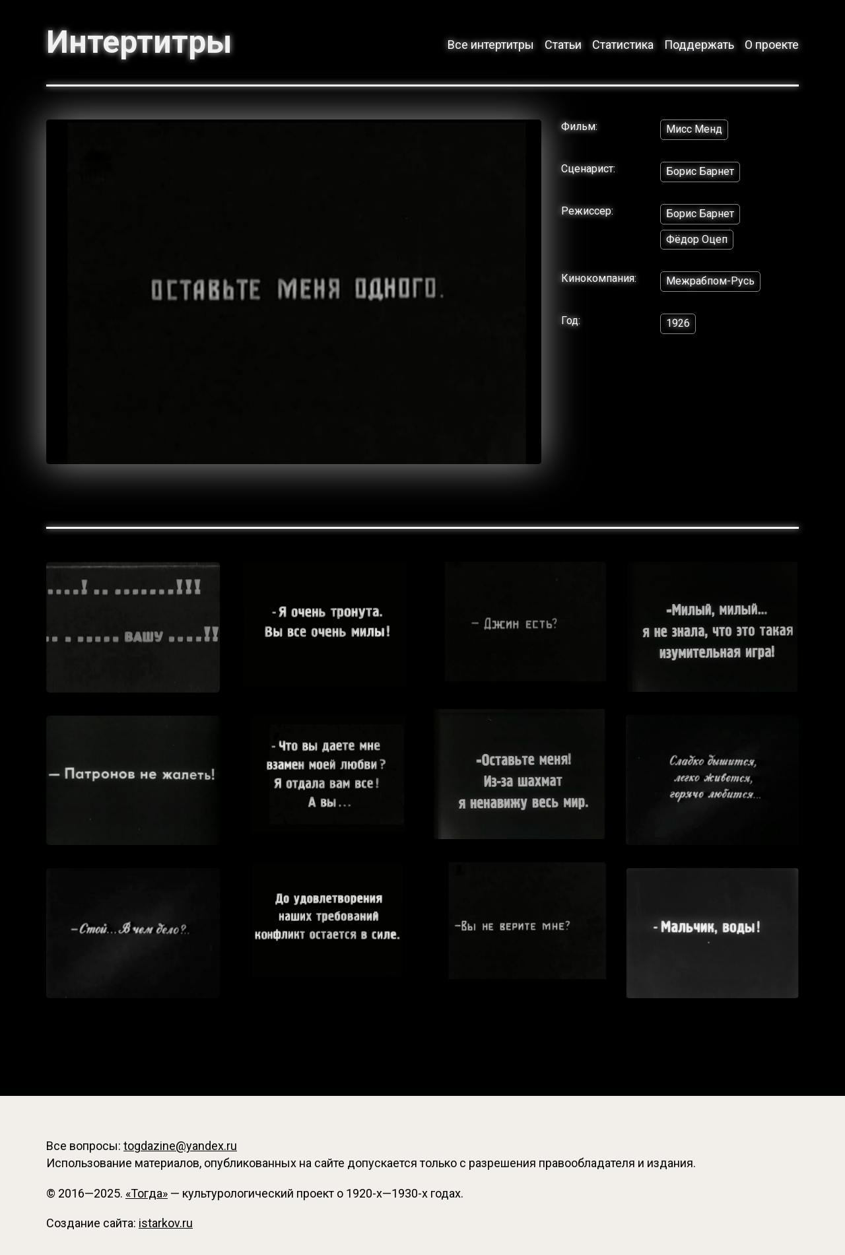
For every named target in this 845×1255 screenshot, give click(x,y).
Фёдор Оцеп (696, 239)
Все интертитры (491, 44)
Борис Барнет (700, 171)
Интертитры (139, 42)
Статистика (623, 44)
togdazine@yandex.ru (180, 1146)
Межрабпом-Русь (710, 281)
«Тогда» (146, 1193)
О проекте (772, 44)
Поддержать (699, 44)
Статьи (563, 44)
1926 (678, 323)
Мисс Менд (694, 129)
